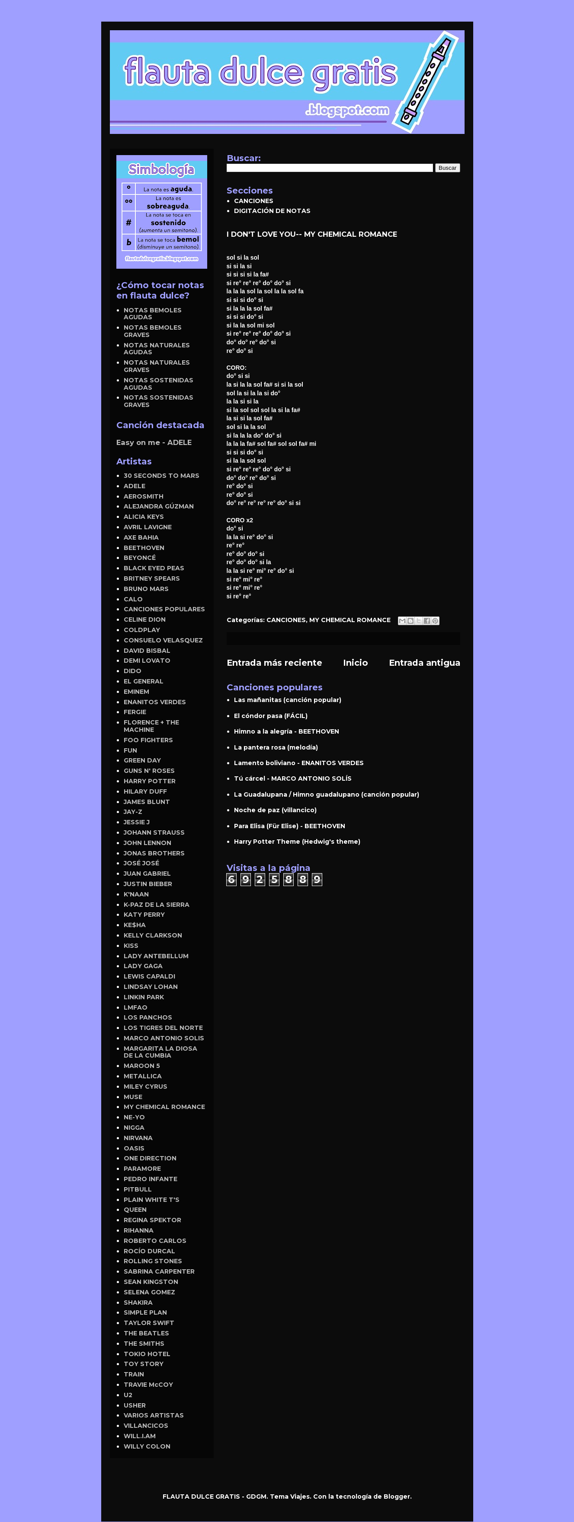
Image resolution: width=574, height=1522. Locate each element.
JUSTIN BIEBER (148, 884)
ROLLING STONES (153, 1261)
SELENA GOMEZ (149, 1292)
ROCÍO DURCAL (149, 1251)
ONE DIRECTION (150, 1158)
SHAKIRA (138, 1302)
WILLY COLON (147, 1446)
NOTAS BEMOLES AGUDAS (153, 313)
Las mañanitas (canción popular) (287, 700)
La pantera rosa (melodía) (276, 747)
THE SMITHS (144, 1343)
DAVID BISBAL (147, 651)
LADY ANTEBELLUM (156, 956)
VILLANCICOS (146, 1426)
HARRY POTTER (150, 781)
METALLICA (143, 1076)
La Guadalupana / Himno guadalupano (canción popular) (326, 794)
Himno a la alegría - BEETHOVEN (286, 731)
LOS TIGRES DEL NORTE (163, 1028)
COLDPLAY (142, 630)
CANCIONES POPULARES (164, 609)
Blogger (397, 1496)
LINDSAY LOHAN (151, 987)
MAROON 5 (142, 1066)
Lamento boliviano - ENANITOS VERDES (299, 763)
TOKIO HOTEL (147, 1354)
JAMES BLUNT (147, 802)
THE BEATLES (146, 1333)
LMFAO (136, 1007)
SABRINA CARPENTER (159, 1271)
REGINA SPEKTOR (152, 1220)
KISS (131, 946)
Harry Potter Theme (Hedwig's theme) (297, 841)
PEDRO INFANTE (150, 1179)
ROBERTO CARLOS (155, 1241)
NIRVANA (138, 1138)
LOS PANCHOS (148, 1017)
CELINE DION (145, 619)
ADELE (134, 486)
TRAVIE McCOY (148, 1385)
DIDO (132, 671)
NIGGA (134, 1127)
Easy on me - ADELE (154, 442)
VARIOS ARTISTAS (154, 1415)
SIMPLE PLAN (145, 1312)
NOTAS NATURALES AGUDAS (157, 348)
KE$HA (135, 925)
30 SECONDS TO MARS (161, 476)
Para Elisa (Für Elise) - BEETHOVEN (289, 826)
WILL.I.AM (140, 1436)
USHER (135, 1405)
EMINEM (136, 692)
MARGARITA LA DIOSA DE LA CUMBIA (160, 1052)
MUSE (133, 1097)
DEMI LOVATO (147, 660)
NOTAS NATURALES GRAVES (157, 366)
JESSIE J (137, 822)
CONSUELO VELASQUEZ (163, 640)
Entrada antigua (424, 663)
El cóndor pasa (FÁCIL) (271, 716)
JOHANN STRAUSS (154, 832)
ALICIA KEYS (144, 517)
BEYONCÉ (140, 558)
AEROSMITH (144, 496)
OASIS (134, 1148)
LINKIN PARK (144, 997)
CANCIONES (253, 201)
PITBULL (138, 1189)
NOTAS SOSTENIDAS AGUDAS (158, 383)
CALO (133, 599)
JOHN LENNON (147, 843)
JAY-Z (133, 812)
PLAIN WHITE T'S (152, 1200)
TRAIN (134, 1374)
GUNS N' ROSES (149, 771)
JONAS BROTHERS (154, 853)
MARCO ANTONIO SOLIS (164, 1038)
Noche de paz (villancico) (275, 810)
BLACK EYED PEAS (154, 568)
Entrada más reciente (274, 663)
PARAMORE (142, 1168)
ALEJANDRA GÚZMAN (159, 506)
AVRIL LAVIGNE (148, 527)
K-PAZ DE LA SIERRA (156, 905)
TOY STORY (144, 1364)
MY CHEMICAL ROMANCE (350, 620)
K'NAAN (136, 894)
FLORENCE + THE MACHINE (151, 726)
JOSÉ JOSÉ (141, 863)
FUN (130, 750)
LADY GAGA (143, 966)
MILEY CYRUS (145, 1086)
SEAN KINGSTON (151, 1282)
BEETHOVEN (144, 548)
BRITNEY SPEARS (152, 578)
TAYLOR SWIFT (149, 1323)
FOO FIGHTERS (148, 740)
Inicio (355, 663)
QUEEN (135, 1210)
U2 (128, 1395)
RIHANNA (139, 1230)
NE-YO (134, 1117)
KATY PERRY (144, 914)
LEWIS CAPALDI (149, 976)
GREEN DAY (142, 760)
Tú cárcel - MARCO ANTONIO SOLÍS (293, 778)
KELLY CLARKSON (153, 935)
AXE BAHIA (141, 537)
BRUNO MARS (146, 589)
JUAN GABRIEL (147, 873)
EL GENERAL (144, 681)
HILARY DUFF (145, 791)
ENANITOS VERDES (155, 702)
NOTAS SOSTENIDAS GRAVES (158, 401)
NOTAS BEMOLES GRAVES (153, 331)
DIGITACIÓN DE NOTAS (272, 211)
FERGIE (135, 712)
